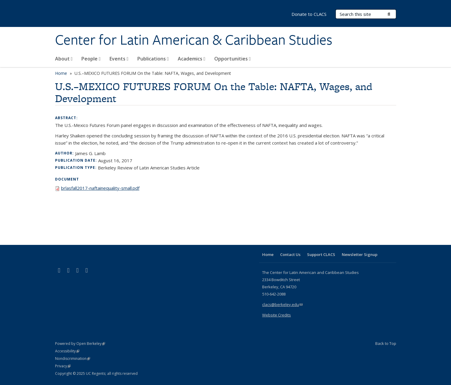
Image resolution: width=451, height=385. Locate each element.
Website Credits (276, 315)
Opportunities (232, 58)
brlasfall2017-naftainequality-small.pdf (100, 188)
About (64, 58)
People (91, 58)
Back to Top (385, 343)
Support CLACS (321, 254)
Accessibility (67, 351)
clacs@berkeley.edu (282, 304)
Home (61, 73)
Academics (191, 58)
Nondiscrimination (72, 358)
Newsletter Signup (359, 254)
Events (119, 58)
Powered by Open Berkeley (80, 343)
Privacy (63, 366)
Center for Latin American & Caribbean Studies (193, 40)
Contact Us (290, 254)
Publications (153, 58)
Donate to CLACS (309, 14)
